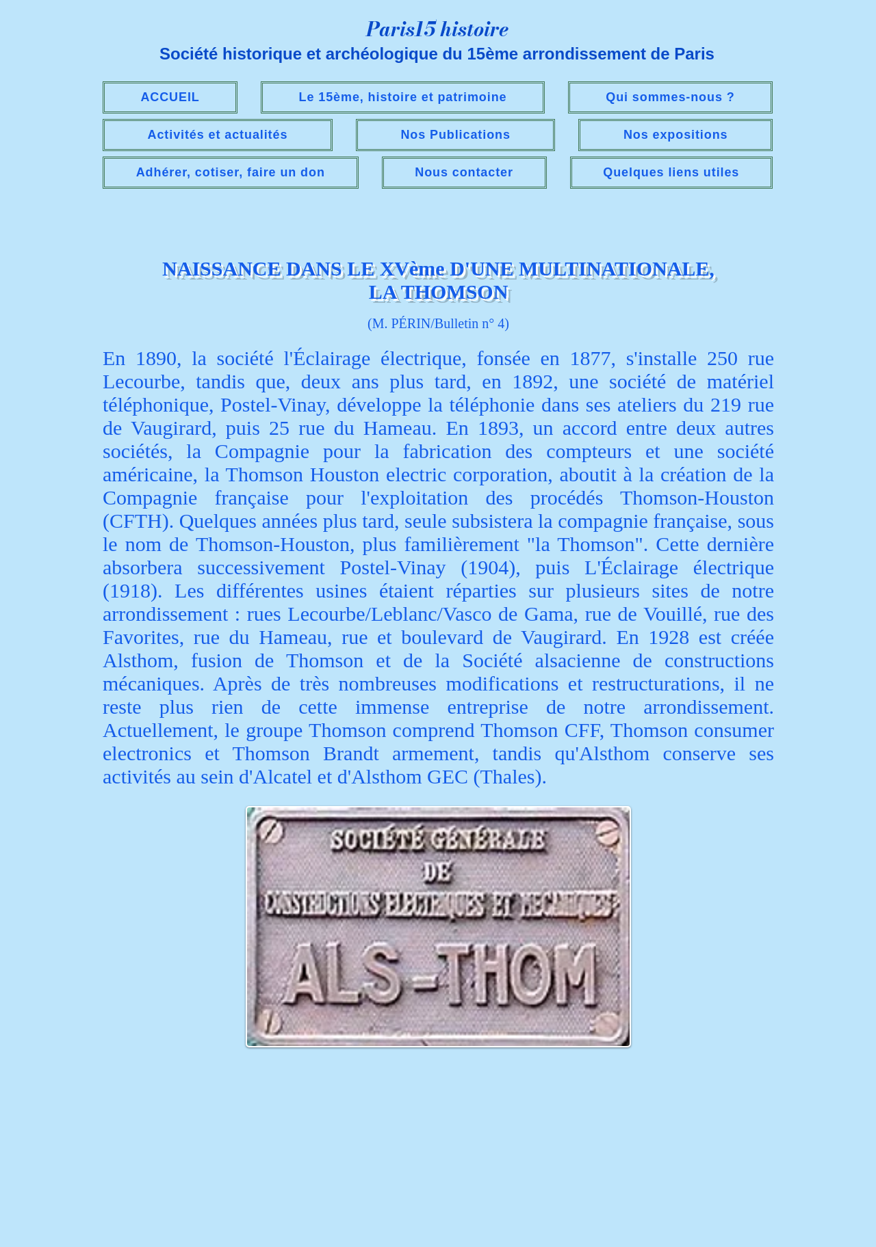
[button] (218, 135)
